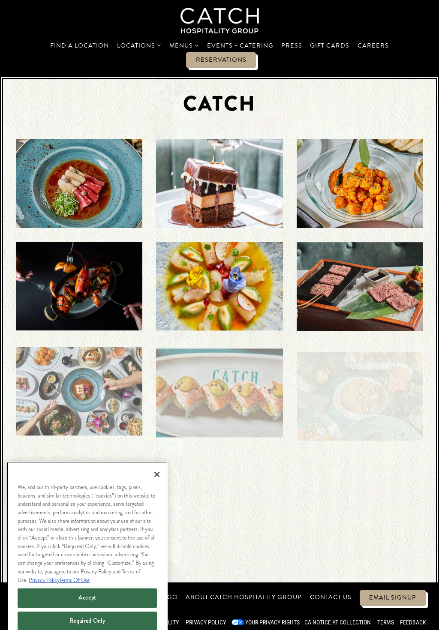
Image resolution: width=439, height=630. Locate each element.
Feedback (413, 622)
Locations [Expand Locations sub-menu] (139, 45)
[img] (79, 183)
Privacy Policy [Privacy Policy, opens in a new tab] (44, 592)
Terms (385, 622)
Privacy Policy (206, 622)
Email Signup (392, 597)
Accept (87, 610)
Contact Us (331, 597)
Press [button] (291, 45)
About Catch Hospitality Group (244, 597)
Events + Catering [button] (240, 45)
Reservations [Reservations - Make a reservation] (221, 59)
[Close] (156, 486)
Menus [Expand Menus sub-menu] (184, 45)
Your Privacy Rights (272, 622)
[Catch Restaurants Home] (219, 20)
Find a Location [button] (79, 45)
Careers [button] (373, 45)
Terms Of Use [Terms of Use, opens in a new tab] (74, 592)
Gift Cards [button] (329, 45)
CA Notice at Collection (337, 622)
